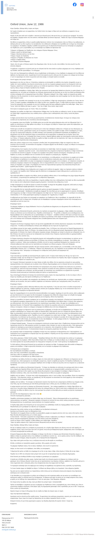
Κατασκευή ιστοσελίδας (54, 534)
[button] (93, 17)
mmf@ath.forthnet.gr (9, 530)
